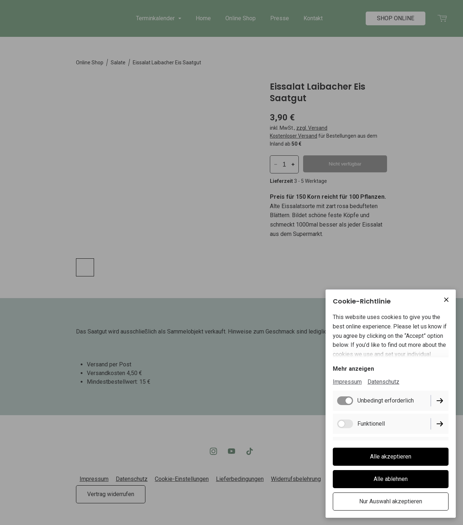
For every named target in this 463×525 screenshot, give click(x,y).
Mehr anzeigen (353, 368)
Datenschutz (383, 381)
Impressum (347, 381)
